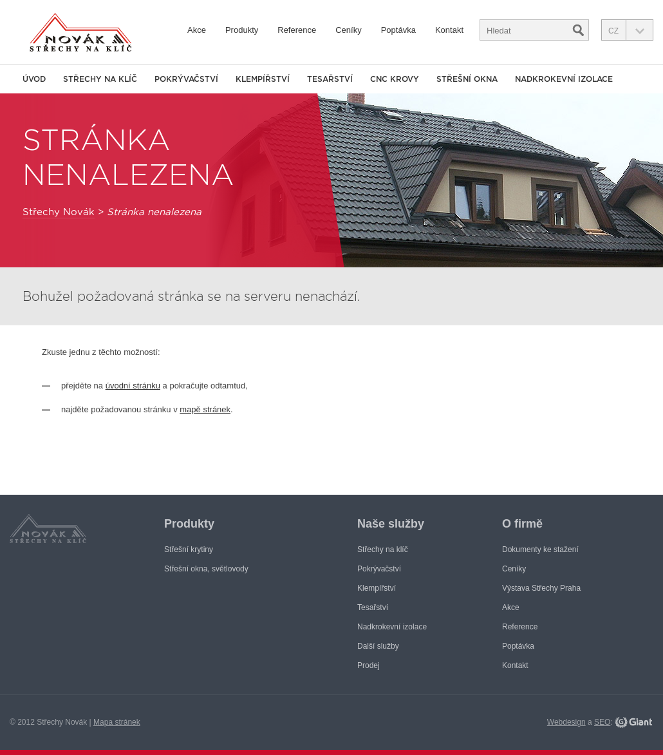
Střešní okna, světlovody (206, 568)
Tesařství (330, 79)
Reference (296, 30)
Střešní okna (467, 79)
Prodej (368, 665)
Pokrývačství (186, 79)
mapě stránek (205, 409)
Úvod (34, 79)
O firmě (522, 523)
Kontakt (449, 30)
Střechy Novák (59, 212)
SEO (602, 722)
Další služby (378, 646)
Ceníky (348, 30)
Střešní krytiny (188, 549)
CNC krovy (394, 79)
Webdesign (566, 722)
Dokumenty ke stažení (540, 549)
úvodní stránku (133, 385)
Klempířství (263, 79)
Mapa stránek (116, 722)
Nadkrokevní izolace (564, 79)
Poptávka (398, 30)
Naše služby (390, 523)
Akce (196, 30)
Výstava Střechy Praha (541, 588)
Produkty (241, 30)
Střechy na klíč (100, 79)
